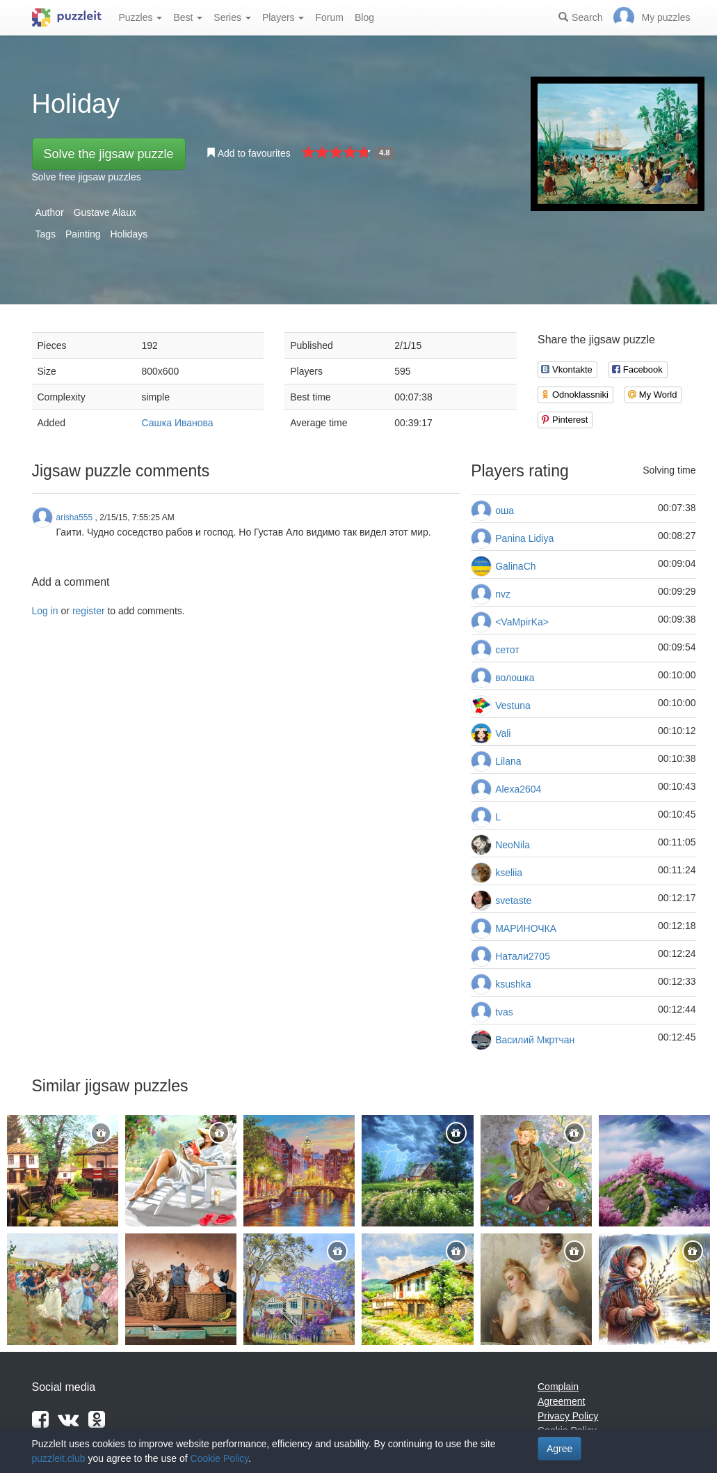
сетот (507, 649)
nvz (502, 594)
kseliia (508, 872)
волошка (514, 677)
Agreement (561, 1401)
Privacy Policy (568, 1415)
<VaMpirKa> (522, 622)
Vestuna (513, 705)
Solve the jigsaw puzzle (109, 154)
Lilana (508, 761)
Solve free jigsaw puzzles (86, 176)
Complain (558, 1386)
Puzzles (141, 17)
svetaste (513, 900)
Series (232, 17)
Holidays (128, 234)
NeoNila (512, 844)
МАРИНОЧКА (525, 928)
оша (504, 510)
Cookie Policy (220, 1458)
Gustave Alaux (105, 212)
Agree (559, 1448)
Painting (83, 234)
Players (283, 17)
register (88, 610)
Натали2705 (522, 956)
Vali (502, 733)
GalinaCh (515, 566)
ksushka (513, 984)
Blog (364, 17)
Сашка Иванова (178, 422)
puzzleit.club (59, 1458)
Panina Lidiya (524, 538)
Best (187, 17)
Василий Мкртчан (534, 1039)
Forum (329, 17)
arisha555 (74, 517)
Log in (45, 610)
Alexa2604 (518, 789)
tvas (504, 1012)
